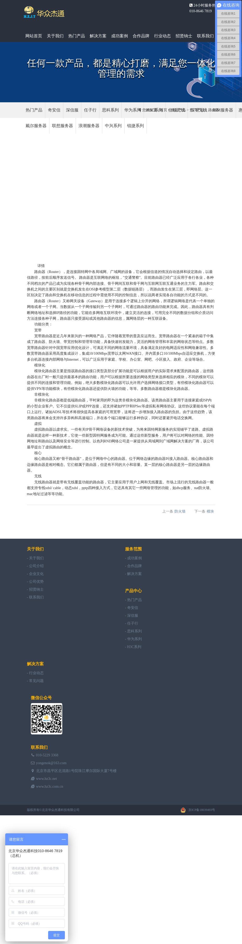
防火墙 (54, 342)
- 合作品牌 (133, 566)
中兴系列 (113, 125)
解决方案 (98, 36)
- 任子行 (131, 623)
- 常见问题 (35, 681)
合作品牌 (141, 36)
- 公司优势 (35, 582)
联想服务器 (62, 125)
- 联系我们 (35, 597)
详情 (41, 266)
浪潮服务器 (88, 125)
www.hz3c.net (46, 779)
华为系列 (132, 110)
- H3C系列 (133, 647)
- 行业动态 (35, 673)
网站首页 (33, 36)
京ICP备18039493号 (201, 810)
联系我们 (205, 36)
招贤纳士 (184, 36)
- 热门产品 (133, 600)
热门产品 (76, 36)
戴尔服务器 (36, 125)
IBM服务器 (223, 110)
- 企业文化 (35, 574)
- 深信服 (131, 616)
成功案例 (119, 36)
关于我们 (55, 36)
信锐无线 (176, 110)
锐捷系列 (135, 125)
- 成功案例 (133, 558)
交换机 (72, 289)
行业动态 (162, 36)
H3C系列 (155, 110)
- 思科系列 (133, 631)
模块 (38, 365)
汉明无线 (198, 110)
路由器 (39, 272)
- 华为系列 (133, 639)
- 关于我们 (35, 558)
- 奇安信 (131, 608)
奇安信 (54, 110)
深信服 (72, 110)
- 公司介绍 (35, 566)
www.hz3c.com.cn (49, 786)
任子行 (90, 110)
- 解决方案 (133, 574)
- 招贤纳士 (35, 589)
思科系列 (110, 110)
